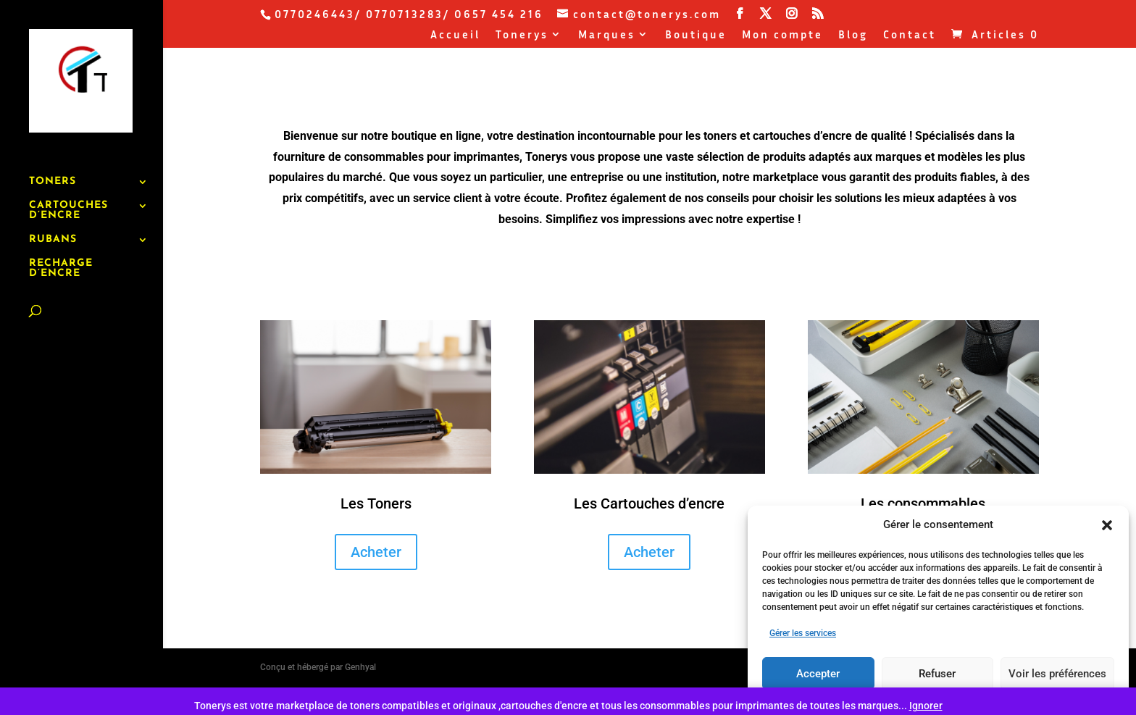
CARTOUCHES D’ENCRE (68, 174)
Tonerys (522, 35)
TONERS (52, 146)
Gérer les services (802, 633)
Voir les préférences (1057, 673)
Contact (909, 35)
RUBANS (53, 203)
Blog (853, 35)
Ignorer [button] (926, 705)
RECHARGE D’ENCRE (61, 232)
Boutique (696, 35)
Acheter (376, 552)
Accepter (818, 673)
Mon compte (782, 35)
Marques (606, 35)
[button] (1107, 525)
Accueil (455, 35)
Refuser (937, 673)
